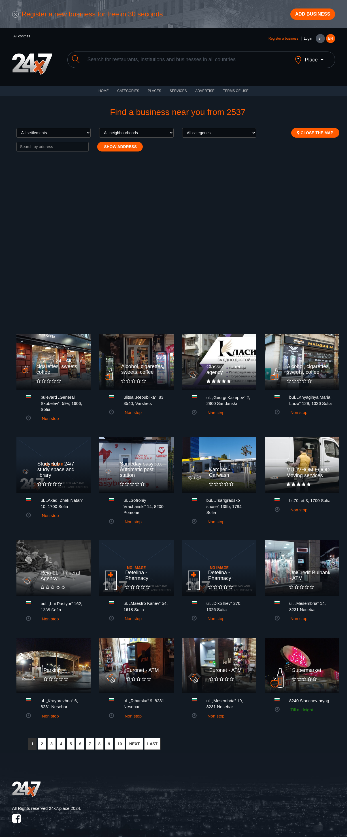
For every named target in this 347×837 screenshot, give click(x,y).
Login (308, 40)
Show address (120, 143)
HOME (104, 88)
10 (120, 740)
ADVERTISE (204, 88)
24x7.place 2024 (64, 805)
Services (178, 88)
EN (330, 40)
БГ (320, 40)
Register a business (283, 40)
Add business (309, 15)
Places (154, 88)
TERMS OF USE (235, 88)
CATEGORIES (128, 88)
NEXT (134, 740)
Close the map (315, 129)
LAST (152, 740)
